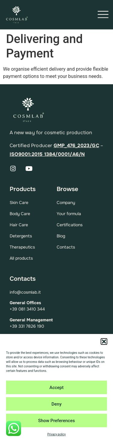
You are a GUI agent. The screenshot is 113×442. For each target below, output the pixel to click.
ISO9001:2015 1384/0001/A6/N (47, 154)
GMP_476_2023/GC (76, 145)
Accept (56, 387)
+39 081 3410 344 (27, 309)
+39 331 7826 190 (27, 326)
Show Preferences (56, 420)
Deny (57, 404)
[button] (104, 341)
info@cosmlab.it (25, 292)
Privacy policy (56, 434)
